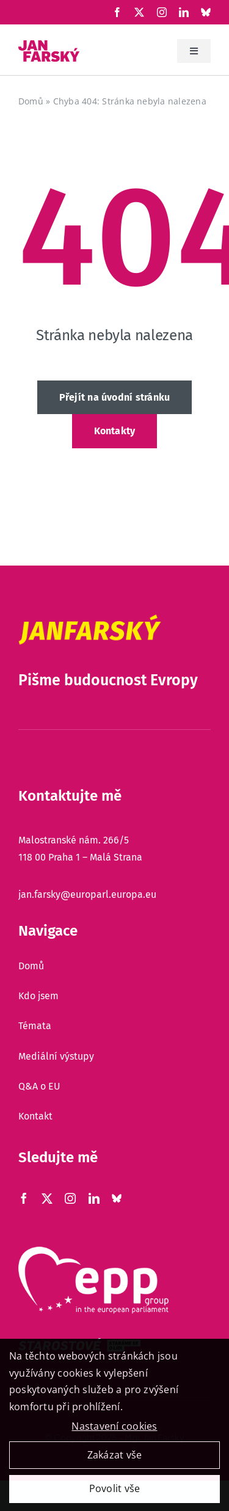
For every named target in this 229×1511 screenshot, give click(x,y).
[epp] (93, 1251)
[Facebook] (117, 12)
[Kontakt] (114, 1116)
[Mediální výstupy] (114, 1056)
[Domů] (114, 966)
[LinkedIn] (184, 12)
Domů (30, 101)
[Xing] (206, 12)
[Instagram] (162, 12)
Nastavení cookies (114, 1430)
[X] (139, 12)
